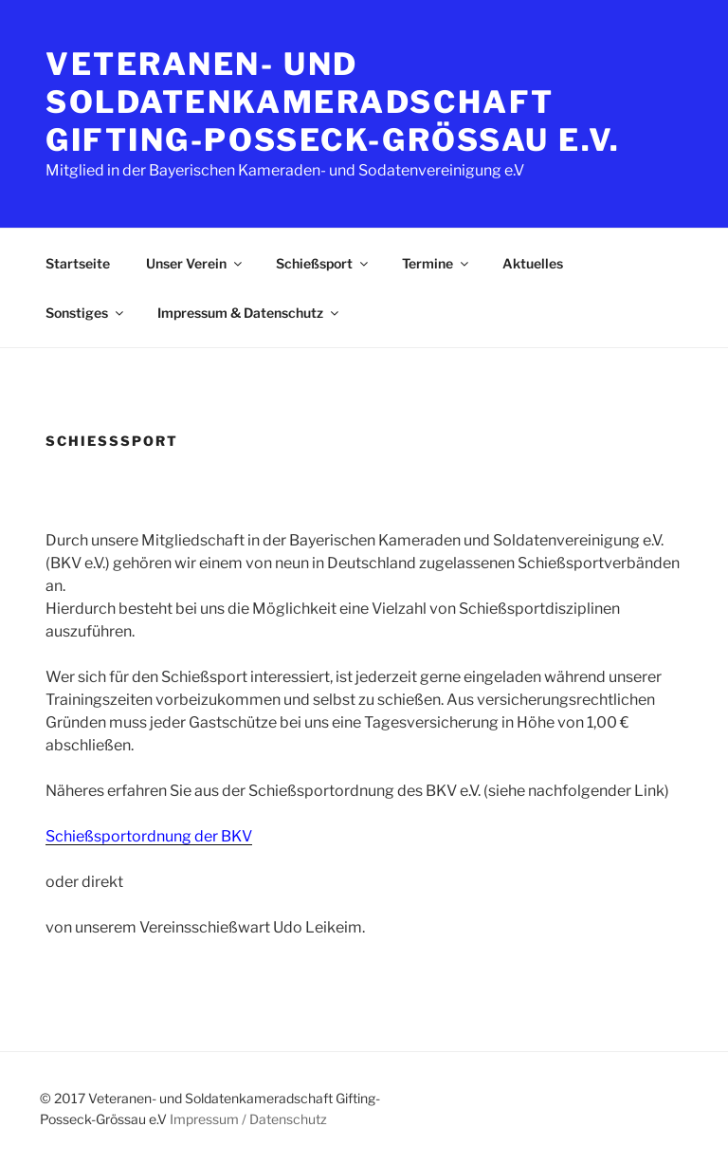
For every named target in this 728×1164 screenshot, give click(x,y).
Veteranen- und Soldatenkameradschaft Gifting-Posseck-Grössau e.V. (333, 102)
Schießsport (323, 263)
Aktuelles (532, 263)
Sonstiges (86, 313)
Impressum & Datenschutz (249, 313)
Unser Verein (195, 263)
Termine (436, 263)
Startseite (78, 263)
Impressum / (208, 1119)
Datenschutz (288, 1119)
